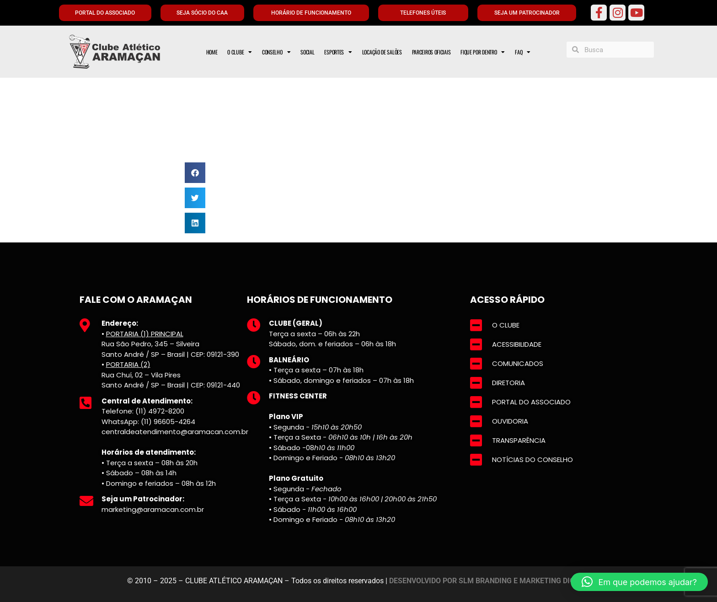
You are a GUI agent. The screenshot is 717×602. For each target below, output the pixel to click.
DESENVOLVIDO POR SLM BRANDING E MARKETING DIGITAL (489, 580)
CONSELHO (276, 52)
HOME (212, 52)
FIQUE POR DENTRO (482, 52)
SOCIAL (307, 52)
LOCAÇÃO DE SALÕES (382, 52)
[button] (195, 172)
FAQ (522, 52)
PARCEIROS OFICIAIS (431, 52)
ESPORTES (338, 52)
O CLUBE (239, 52)
